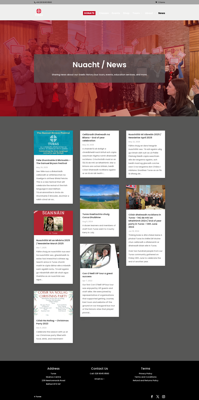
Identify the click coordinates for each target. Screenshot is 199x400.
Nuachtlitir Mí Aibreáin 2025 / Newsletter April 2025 (145, 136)
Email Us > (99, 379)
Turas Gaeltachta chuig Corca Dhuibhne (95, 216)
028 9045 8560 (102, 373)
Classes (104, 13)
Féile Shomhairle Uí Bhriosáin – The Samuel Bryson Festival (53, 162)
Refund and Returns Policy (145, 380)
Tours (136, 13)
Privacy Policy (145, 373)
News (161, 13)
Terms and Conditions (146, 377)
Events (116, 13)
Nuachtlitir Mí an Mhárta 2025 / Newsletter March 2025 (53, 242)
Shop (126, 13)
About (149, 13)
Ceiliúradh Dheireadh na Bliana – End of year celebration (96, 137)
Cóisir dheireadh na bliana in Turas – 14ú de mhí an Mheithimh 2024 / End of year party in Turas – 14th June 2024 (145, 220)
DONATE (89, 13)
